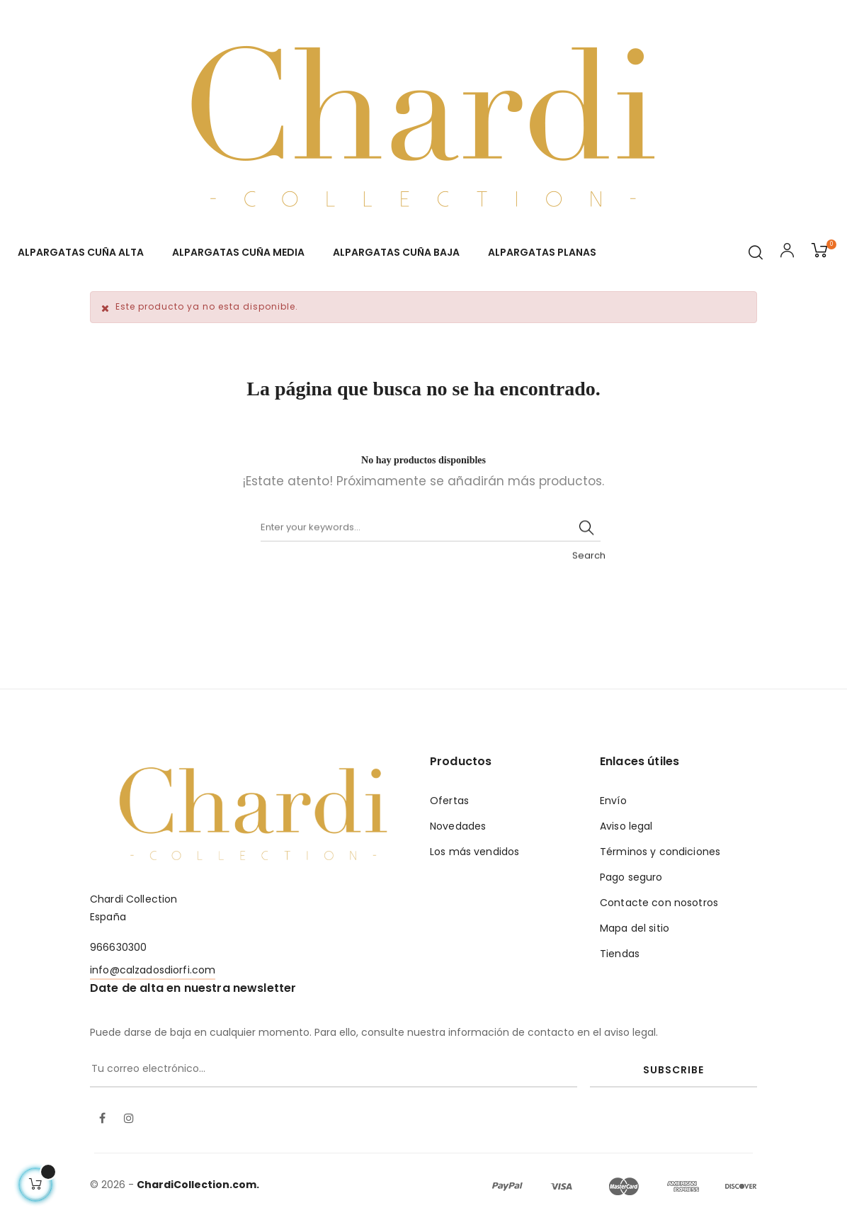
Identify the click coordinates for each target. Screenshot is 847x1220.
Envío (613, 800)
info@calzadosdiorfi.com (152, 970)
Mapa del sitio (634, 928)
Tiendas (619, 954)
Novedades (458, 826)
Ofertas (449, 800)
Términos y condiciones (660, 852)
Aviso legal (626, 826)
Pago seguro (631, 877)
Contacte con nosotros (659, 903)
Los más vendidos (474, 852)
